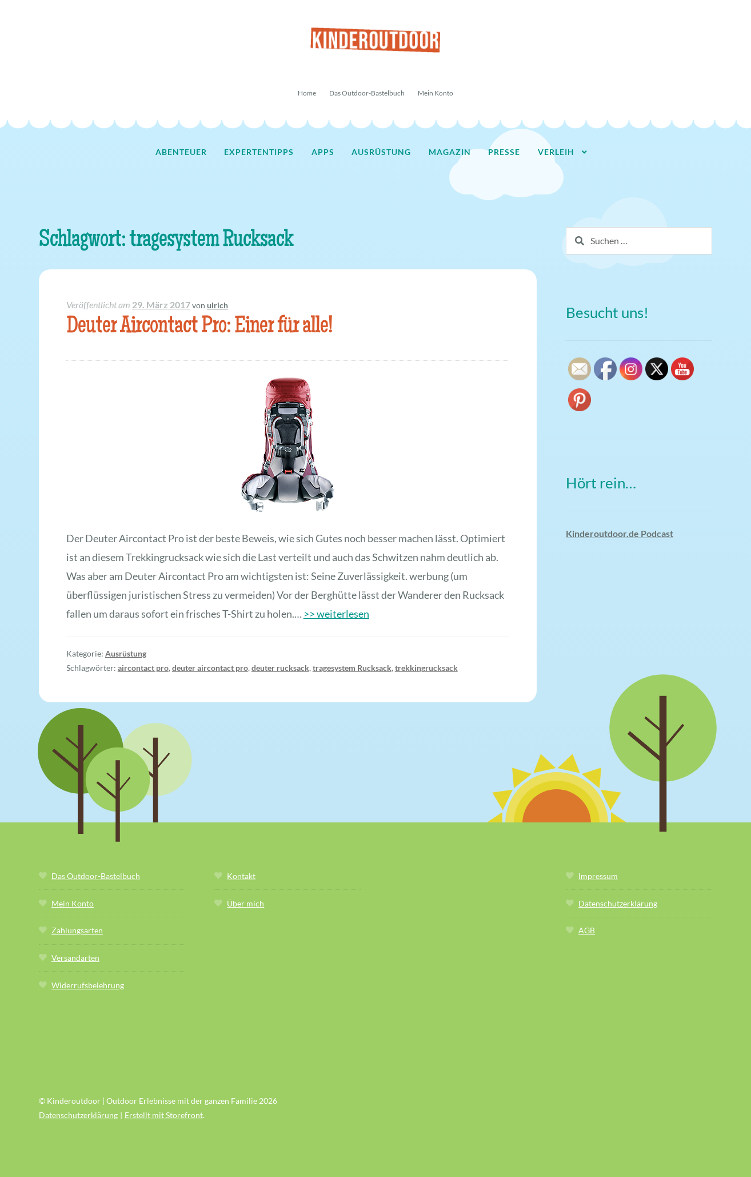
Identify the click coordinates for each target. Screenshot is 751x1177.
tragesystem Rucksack (352, 668)
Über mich (245, 903)
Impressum (598, 876)
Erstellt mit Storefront (164, 1115)
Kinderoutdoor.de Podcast (619, 533)
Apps (322, 152)
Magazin (450, 152)
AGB (586, 930)
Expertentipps (259, 152)
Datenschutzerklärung (617, 903)
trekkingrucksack (426, 668)
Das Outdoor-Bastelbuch (367, 93)
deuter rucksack (280, 668)
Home (307, 93)
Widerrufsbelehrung (87, 985)
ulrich (217, 305)
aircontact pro (143, 668)
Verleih (556, 152)
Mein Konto (435, 93)
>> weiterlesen (336, 613)
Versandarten (75, 958)
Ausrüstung (381, 152)
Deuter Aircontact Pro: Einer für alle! (199, 327)
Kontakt (241, 876)
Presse (504, 152)
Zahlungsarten (77, 930)
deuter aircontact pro (210, 668)
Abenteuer (181, 152)
